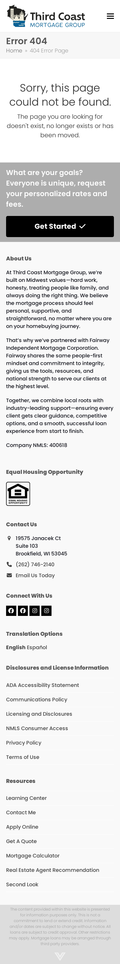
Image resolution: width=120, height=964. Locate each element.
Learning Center (26, 798)
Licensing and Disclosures (39, 714)
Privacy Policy (23, 742)
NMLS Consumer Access (37, 728)
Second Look (22, 884)
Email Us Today (35, 575)
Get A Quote (21, 841)
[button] (110, 16)
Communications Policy (36, 699)
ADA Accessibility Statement (42, 685)
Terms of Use (22, 757)
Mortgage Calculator (33, 855)
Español (37, 647)
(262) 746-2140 (35, 564)
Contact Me (21, 812)
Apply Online (22, 827)
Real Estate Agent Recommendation (52, 870)
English (16, 647)
